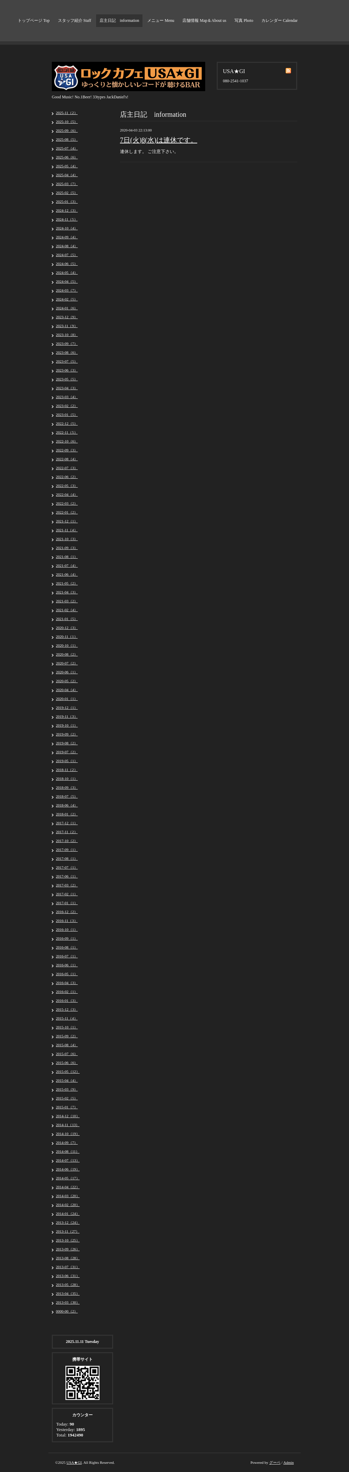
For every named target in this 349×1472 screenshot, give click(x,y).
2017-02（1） (67, 894)
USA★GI (74, 1462)
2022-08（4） (67, 459)
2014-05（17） (68, 1178)
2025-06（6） (67, 157)
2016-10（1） (67, 929)
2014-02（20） (68, 1205)
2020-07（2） (67, 663)
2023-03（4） (67, 397)
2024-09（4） (67, 237)
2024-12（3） (67, 210)
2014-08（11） (67, 1151)
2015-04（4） (67, 1080)
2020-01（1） (67, 699)
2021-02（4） (67, 610)
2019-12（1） (67, 707)
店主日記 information (119, 20)
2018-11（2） (67, 770)
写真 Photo (243, 20)
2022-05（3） (67, 485)
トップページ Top (34, 20)
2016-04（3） (67, 983)
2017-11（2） (67, 832)
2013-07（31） (68, 1267)
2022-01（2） (67, 512)
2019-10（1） (67, 725)
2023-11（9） (67, 326)
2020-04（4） (67, 690)
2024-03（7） (67, 290)
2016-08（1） (67, 947)
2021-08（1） (67, 557)
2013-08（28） (68, 1258)
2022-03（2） (67, 503)
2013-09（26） (68, 1249)
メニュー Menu (160, 20)
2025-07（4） (67, 148)
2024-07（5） (67, 255)
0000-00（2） (67, 1311)
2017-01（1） (67, 903)
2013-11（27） (67, 1231)
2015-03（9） (67, 1089)
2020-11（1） (67, 636)
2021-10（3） (67, 539)
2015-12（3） (67, 1009)
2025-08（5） (67, 139)
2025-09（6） (67, 130)
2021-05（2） (67, 583)
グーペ (274, 1462)
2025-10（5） (67, 122)
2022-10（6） (67, 441)
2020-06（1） (67, 672)
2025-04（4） (67, 175)
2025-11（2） (67, 113)
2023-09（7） (67, 343)
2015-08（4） (67, 1045)
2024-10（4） (67, 228)
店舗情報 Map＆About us (204, 20)
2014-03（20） (68, 1196)
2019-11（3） (67, 716)
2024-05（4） (67, 272)
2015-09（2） (67, 1036)
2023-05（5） (67, 379)
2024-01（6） (67, 308)
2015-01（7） (67, 1107)
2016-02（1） (67, 992)
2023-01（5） (67, 414)
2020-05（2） (67, 681)
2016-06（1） (67, 965)
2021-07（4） (67, 565)
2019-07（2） (67, 752)
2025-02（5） (67, 193)
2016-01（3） (67, 1000)
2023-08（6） (67, 352)
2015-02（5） (67, 1098)
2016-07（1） (67, 956)
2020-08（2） (67, 654)
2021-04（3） (67, 592)
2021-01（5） (67, 619)
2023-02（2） (67, 406)
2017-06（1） (67, 876)
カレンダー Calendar (279, 20)
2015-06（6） (67, 1063)
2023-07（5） (67, 361)
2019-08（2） (67, 743)
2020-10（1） (67, 645)
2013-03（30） (68, 1302)
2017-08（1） (67, 858)
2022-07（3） (67, 468)
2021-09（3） (67, 548)
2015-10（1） (67, 1027)
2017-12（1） (67, 823)
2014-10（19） (68, 1134)
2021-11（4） (67, 530)
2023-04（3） (67, 388)
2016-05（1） (67, 974)
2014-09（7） (67, 1142)
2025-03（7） (67, 184)
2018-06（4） (67, 805)
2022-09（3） (67, 450)
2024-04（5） (67, 281)
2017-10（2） (67, 841)
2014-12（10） (68, 1116)
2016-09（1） (67, 938)
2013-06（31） (68, 1276)
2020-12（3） (67, 628)
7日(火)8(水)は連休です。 (158, 140)
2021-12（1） (67, 521)
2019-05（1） (67, 761)
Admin (288, 1462)
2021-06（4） (67, 574)
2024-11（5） (67, 219)
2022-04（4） (67, 494)
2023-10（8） (67, 335)
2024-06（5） (67, 264)
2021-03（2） (67, 601)
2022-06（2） (67, 477)
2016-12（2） (67, 912)
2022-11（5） (67, 432)
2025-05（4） (67, 166)
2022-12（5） (67, 423)
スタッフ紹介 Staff (74, 20)
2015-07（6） (67, 1054)
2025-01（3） (67, 201)
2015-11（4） (67, 1018)
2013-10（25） (68, 1240)
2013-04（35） (68, 1293)
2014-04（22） (68, 1187)
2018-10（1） (67, 778)
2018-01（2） (67, 814)
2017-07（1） (67, 867)
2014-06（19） (68, 1169)
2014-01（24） (68, 1213)
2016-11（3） (67, 921)
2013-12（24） (68, 1222)
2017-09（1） (67, 849)
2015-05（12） (68, 1071)
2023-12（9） (67, 317)
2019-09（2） (67, 734)
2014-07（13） (68, 1160)
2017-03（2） (67, 885)
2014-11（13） (67, 1125)
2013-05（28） (68, 1284)
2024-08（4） (67, 246)
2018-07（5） (67, 796)
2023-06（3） (67, 370)
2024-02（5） (67, 299)
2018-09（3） (67, 787)
